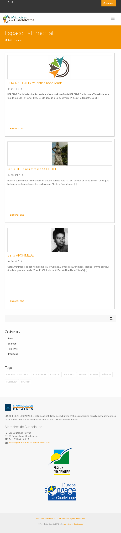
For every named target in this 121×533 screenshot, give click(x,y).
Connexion (108, 3)
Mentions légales (68, 518)
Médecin (106, 374)
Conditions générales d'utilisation (48, 518)
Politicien (11, 381)
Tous (10, 338)
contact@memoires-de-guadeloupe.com (29, 442)
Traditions (13, 354)
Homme (94, 374)
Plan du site (80, 518)
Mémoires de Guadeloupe (73, 524)
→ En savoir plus (15, 128)
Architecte (40, 374)
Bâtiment (12, 343)
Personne (13, 349)
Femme (83, 374)
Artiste (54, 374)
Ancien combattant (18, 374)
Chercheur (69, 374)
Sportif (25, 381)
